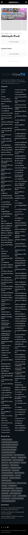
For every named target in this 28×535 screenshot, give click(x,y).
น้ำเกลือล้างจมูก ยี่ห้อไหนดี (7, 293)
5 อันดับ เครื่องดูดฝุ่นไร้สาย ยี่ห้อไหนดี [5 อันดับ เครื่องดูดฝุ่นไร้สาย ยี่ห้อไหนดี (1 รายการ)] (9, 444)
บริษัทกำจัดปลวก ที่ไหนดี (6, 297)
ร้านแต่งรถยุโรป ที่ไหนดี (20, 94)
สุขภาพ (16, 127)
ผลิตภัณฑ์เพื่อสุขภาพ (6, 366)
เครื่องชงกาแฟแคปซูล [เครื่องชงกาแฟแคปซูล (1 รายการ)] (6, 480)
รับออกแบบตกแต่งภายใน (6, 423)
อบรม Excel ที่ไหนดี (19, 165)
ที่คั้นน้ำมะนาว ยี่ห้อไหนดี (6, 233)
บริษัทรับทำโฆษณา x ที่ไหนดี (6, 328)
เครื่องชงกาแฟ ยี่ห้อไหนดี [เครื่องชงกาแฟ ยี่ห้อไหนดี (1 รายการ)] (15, 478)
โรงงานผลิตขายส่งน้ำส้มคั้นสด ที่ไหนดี (20, 397)
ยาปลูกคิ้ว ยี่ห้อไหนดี (5, 388)
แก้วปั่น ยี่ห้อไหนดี (19, 337)
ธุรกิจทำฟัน (3, 253)
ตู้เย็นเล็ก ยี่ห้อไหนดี (5, 228)
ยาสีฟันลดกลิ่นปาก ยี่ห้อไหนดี (6, 398)
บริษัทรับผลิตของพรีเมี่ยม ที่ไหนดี (6, 342)
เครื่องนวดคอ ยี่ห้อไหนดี (20, 282)
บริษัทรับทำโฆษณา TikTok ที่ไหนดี (5, 324)
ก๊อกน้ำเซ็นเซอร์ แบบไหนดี (7, 125)
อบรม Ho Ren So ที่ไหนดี (20, 168)
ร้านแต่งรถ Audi (5, 427)
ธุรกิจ (3, 13)
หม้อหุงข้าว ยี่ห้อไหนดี (20, 149)
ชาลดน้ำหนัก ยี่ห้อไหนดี (6, 214)
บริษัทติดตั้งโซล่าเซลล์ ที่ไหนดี (6, 308)
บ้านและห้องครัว (5, 357)
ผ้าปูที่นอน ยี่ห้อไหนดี (5, 368)
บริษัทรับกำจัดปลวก (5, 312)
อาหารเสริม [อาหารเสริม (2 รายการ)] (17, 475)
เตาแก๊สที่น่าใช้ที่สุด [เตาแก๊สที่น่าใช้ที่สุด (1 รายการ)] (22, 496)
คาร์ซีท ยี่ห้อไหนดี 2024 (6, 195)
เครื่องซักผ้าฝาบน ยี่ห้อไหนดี (21, 247)
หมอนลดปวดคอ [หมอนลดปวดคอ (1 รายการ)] (15, 470)
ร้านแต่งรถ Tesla (19, 92)
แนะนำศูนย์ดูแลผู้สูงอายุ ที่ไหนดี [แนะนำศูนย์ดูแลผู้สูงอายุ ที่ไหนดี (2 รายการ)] (8, 501)
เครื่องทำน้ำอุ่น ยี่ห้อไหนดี (20, 273)
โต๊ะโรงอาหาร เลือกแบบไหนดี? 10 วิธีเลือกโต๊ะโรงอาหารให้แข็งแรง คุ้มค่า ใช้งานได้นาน (12, 508)
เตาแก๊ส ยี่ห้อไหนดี (19, 328)
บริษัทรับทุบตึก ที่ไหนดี (17, 33)
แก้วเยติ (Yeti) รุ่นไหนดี (20, 339)
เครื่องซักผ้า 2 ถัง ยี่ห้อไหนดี (20, 240)
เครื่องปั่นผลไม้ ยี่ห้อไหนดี (20, 293)
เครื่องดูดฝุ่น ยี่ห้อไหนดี (20, 263)
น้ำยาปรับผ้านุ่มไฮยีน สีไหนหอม (6, 289)
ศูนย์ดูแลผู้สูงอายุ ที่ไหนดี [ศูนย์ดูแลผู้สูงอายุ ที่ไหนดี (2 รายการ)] (16, 467)
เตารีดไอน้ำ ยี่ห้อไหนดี (20, 323)
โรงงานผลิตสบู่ (18, 407)
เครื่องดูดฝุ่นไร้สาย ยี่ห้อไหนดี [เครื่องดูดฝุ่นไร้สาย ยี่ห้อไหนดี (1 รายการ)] (8, 488)
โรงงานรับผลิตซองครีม (20, 412)
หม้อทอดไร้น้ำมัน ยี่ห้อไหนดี (21, 139)
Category (7, 33)
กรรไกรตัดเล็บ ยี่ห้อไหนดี (6, 108)
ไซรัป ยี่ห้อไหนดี (18, 423)
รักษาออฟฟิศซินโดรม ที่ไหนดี (6, 412)
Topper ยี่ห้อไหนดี (5, 106)
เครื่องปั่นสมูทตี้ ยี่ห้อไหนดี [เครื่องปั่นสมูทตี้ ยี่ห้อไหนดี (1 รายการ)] (15, 493)
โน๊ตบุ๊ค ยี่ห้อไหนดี (19, 385)
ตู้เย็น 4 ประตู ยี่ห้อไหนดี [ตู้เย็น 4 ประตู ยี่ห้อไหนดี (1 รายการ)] (14, 462)
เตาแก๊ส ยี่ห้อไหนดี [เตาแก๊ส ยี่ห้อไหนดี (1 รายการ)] (6, 498)
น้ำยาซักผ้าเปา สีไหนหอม (7, 271)
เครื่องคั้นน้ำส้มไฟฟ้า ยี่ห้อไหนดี (20, 226)
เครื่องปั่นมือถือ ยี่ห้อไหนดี (20, 296)
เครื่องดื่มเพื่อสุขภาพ (19, 258)
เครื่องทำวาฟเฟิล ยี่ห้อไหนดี (21, 279)
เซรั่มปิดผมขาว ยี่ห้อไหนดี (20, 319)
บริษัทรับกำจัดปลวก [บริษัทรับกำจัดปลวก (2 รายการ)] (15, 465)
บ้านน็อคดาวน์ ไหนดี (6, 353)
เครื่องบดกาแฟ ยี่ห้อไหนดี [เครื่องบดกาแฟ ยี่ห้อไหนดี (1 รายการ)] (16, 490)
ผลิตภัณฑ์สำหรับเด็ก (5, 364)
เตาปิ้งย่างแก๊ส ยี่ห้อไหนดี (20, 321)
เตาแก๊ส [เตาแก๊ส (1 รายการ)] (14, 496)
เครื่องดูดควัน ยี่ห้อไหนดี (20, 260)
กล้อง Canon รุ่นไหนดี (6, 115)
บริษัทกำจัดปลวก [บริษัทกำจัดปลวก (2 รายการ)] (5, 465)
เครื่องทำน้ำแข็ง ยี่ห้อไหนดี (21, 276)
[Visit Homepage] (14, 2)
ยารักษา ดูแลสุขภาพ (5, 395)
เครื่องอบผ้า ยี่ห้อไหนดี (20, 314)
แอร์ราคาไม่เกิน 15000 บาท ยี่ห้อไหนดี (20, 369)
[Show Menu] (2, 2)
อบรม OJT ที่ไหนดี (19, 170)
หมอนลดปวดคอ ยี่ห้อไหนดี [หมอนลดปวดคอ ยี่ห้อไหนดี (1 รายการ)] (7, 472)
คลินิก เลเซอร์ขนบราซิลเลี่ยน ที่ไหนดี (6, 162)
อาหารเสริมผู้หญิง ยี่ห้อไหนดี (21, 206)
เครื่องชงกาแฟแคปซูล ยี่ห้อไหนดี (20, 232)
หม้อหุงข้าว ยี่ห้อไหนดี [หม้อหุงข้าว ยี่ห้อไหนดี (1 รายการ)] (19, 472)
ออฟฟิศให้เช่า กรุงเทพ (20, 198)
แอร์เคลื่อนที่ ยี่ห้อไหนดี (20, 376)
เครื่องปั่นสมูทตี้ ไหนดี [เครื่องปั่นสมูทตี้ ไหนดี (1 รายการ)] (6, 496)
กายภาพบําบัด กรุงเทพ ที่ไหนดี (6, 135)
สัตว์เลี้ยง (17, 122)
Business (3, 90)
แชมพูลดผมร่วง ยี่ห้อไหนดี (21, 342)
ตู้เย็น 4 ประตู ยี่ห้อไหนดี (6, 226)
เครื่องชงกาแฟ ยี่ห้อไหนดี (20, 229)
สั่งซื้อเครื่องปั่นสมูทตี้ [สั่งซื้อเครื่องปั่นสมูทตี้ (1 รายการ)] (6, 470)
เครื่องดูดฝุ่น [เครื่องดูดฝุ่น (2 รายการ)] (4, 485)
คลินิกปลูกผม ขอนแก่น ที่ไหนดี (6, 178)
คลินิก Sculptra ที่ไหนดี (6, 147)
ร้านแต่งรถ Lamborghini (20, 90)
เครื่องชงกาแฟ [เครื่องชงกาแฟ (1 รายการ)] (5, 478)
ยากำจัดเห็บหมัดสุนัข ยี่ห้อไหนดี (7, 376)
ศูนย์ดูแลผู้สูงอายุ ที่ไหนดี (20, 111)
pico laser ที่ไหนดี (5, 99)
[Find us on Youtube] (7, 527)
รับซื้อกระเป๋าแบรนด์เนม (6, 416)
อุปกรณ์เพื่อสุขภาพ (19, 218)
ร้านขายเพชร (4, 425)
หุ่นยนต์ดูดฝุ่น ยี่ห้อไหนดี (20, 156)
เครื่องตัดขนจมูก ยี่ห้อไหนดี (20, 270)
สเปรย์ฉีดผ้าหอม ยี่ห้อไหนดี (20, 130)
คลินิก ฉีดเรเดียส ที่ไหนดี (6, 150)
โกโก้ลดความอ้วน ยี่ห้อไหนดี (20, 379)
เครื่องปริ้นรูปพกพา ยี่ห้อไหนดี (20, 290)
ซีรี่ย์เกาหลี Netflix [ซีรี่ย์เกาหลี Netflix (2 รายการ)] (5, 457)
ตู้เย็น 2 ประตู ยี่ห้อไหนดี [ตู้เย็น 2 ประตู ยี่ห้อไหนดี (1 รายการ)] (18, 460)
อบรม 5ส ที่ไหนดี (18, 163)
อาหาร (16, 200)
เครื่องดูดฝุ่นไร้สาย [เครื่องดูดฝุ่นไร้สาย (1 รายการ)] (12, 485)
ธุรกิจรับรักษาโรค (5, 256)
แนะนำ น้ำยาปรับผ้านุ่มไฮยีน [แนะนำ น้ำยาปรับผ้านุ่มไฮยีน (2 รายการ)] (17, 498)
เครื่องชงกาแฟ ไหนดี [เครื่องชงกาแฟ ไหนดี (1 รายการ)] (21, 483)
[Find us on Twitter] (3, 527)
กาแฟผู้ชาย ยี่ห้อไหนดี (6, 139)
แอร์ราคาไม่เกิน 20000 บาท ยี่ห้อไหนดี (20, 373)
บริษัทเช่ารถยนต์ (5, 350)
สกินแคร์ (17, 114)
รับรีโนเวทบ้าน (4, 420)
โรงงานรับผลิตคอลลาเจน (21, 409)
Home (2, 33)
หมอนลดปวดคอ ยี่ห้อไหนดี (21, 142)
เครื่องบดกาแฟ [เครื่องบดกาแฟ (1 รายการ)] (19, 488)
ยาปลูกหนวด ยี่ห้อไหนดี (6, 392)
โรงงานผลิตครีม (18, 401)
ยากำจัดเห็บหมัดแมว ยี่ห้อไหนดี (7, 380)
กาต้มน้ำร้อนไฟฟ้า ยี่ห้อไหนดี (6, 131)
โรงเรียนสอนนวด (19, 421)
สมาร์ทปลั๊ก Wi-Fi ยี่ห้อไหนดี (21, 117)
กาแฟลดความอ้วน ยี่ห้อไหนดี (6, 142)
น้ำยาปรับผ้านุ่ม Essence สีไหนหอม (7, 283)
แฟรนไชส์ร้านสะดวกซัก (20, 359)
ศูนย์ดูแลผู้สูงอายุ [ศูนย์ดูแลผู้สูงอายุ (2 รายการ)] (5, 467)
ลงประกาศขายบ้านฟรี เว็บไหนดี (21, 97)
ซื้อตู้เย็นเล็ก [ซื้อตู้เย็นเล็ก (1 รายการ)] (13, 457)
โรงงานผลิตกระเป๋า (19, 394)
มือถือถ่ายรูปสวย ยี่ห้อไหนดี (7, 373)
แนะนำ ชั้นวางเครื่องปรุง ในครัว (20, 347)
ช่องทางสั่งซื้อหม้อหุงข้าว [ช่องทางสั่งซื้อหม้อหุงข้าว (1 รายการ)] (19, 455)
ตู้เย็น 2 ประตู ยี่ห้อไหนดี (6, 223)
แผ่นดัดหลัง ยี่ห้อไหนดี (20, 354)
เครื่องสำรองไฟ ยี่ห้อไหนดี (21, 309)
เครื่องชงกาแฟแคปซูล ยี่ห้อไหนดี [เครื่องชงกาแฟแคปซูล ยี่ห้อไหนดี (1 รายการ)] (8, 483)
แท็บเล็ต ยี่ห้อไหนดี (19, 344)
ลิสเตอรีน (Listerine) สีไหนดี (20, 101)
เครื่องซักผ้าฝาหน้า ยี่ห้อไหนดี (20, 251)
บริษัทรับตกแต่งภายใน (6, 314)
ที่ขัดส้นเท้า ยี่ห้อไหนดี (6, 230)
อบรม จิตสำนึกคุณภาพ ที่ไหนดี (20, 188)
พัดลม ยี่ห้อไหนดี (5, 371)
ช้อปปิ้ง (2, 209)
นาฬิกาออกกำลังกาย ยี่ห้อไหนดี (6, 259)
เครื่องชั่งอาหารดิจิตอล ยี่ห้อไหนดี (20, 236)
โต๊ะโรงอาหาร (18, 382)
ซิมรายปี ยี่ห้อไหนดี (5, 216)
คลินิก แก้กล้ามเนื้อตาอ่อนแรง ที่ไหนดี (7, 166)
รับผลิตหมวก (4, 418)
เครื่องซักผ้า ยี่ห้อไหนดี (20, 244)
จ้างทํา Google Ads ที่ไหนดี (7, 198)
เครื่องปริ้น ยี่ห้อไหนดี (19, 287)
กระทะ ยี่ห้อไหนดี (5, 111)
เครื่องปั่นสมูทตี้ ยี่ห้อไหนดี (20, 298)
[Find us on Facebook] (1, 527)
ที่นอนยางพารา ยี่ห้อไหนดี (7, 240)
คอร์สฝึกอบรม (4, 193)
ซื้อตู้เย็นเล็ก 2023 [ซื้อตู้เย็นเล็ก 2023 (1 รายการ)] (22, 457)
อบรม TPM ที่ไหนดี (19, 179)
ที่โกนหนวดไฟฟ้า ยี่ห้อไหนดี (7, 245)
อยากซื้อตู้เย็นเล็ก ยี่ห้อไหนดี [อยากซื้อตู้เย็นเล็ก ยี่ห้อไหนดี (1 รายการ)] (7, 475)
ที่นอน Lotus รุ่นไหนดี (6, 235)
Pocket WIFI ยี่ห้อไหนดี (6, 101)
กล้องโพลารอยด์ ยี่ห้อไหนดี (7, 122)
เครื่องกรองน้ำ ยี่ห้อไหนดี (20, 223)
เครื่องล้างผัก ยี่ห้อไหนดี (20, 307)
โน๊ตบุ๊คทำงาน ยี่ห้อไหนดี (20, 387)
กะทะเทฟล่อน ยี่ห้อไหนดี (6, 128)
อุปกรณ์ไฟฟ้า (18, 220)
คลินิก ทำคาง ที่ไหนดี (6, 152)
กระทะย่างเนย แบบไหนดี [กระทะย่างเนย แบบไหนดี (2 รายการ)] (7, 455)
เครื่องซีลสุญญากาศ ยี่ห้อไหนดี (20, 255)
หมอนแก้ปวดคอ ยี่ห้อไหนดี (21, 147)
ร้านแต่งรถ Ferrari (5, 432)
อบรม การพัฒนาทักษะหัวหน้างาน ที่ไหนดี (20, 184)
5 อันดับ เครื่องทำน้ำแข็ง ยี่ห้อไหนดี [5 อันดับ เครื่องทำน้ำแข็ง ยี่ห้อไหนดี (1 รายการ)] (9, 447)
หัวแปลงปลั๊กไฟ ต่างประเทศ (19, 152)
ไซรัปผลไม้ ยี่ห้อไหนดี (19, 425)
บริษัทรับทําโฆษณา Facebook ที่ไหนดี (5, 334)
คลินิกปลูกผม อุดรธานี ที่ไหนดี (6, 186)
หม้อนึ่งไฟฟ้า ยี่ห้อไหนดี (20, 145)
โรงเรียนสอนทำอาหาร (20, 418)
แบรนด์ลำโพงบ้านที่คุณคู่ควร (20, 351)
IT (1, 94)
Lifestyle (3, 96)
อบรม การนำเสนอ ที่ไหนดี (21, 181)
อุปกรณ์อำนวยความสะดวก (19, 215)
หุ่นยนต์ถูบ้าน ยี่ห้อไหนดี (20, 158)
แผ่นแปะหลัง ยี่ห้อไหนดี (20, 357)
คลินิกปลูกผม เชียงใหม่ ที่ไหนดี (6, 190)
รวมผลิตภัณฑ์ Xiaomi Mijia (6, 408)
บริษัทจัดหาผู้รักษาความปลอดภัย (6, 300)
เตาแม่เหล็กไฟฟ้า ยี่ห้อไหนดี (21, 331)
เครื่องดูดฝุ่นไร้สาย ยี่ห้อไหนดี (20, 266)
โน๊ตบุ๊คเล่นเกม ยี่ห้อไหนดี (20, 390)
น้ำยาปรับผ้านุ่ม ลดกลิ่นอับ (7, 286)
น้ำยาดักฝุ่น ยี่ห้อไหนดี (6, 277)
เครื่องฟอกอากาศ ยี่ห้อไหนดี (21, 301)
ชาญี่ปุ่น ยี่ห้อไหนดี (5, 211)
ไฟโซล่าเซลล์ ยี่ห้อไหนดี (20, 428)
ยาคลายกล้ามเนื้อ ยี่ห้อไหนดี (7, 384)
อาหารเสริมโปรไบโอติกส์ (20, 209)
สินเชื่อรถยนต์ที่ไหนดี (19, 125)
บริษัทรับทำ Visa (5, 321)
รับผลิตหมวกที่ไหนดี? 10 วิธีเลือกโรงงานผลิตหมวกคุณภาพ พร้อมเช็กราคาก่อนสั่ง (12, 517)
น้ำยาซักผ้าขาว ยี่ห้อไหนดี (7, 265)
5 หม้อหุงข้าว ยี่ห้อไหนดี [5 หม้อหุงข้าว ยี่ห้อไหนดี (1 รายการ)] (7, 439)
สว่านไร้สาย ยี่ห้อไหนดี (20, 120)
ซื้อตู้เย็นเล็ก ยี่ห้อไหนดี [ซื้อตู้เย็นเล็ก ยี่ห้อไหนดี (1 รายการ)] (6, 460)
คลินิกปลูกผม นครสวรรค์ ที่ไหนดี (6, 182)
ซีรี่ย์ (2, 219)
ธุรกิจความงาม (4, 251)
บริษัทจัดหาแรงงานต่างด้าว (5, 304)
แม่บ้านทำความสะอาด (20, 362)
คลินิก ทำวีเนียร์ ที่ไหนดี (6, 159)
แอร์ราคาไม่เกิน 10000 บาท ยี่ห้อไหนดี (20, 365)
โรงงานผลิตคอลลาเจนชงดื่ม (21, 404)
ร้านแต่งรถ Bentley (5, 430)
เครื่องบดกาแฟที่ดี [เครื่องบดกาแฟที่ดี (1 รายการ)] (5, 490)
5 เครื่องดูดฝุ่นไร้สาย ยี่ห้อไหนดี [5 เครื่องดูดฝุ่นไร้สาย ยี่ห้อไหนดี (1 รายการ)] (8, 452)
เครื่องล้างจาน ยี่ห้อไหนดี (20, 304)
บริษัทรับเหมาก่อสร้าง (6, 345)
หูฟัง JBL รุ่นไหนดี (19, 161)
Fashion (3, 92)
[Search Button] (26, 2)
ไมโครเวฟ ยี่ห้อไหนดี (19, 430)
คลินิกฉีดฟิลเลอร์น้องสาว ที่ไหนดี (7, 170)
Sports (3, 104)
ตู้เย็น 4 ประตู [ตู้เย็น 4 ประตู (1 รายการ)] (4, 462)
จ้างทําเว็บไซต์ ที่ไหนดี (6, 204)
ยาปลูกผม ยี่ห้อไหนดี (5, 390)
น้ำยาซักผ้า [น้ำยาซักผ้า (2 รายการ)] (23, 462)
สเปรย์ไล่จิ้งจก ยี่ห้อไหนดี (20, 133)
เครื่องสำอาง (18, 311)
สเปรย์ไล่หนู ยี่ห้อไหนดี (20, 136)
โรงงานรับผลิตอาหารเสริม (20, 415)
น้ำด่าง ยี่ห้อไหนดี (5, 262)
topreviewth (6, 530)
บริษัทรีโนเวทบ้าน (5, 348)
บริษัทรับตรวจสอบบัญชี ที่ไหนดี (6, 317)
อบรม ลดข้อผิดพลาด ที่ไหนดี (19, 192)
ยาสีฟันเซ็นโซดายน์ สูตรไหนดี (6, 402)
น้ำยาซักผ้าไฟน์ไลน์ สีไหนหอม (7, 274)
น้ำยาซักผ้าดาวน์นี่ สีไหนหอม (6, 268)
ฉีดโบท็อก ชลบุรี (5, 207)
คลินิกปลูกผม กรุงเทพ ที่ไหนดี (6, 174)
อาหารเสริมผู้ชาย (19, 203)
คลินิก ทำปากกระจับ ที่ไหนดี (7, 155)
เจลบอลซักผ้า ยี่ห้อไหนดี (20, 316)
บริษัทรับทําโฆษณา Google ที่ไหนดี (5, 338)
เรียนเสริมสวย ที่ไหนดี (20, 334)
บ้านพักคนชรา (4, 355)
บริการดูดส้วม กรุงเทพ (6, 295)
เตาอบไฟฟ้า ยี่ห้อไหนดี (20, 326)
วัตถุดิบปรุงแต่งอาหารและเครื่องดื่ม (21, 108)
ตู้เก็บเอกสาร (4, 221)
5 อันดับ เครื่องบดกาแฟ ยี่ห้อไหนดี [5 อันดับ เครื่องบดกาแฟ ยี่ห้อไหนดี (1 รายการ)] (9, 449)
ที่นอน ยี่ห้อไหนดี (5, 238)
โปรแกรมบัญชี (18, 392)
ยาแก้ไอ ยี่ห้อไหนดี (5, 405)
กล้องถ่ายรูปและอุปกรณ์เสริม (6, 118)
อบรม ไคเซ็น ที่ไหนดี (19, 196)
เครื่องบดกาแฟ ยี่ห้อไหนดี (20, 284)
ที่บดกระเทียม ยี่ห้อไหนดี (6, 242)
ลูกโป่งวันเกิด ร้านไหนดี (20, 105)
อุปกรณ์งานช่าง (18, 212)
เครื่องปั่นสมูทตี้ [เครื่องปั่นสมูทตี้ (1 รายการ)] (5, 493)
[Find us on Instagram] (5, 527)
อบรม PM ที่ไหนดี (19, 172)
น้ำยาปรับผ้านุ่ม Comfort (7, 280)
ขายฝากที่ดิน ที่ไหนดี (5, 145)
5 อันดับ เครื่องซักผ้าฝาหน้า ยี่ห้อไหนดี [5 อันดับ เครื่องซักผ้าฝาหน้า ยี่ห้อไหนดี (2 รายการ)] (9, 442)
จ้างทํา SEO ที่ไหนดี (5, 202)
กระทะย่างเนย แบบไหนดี (6, 113)
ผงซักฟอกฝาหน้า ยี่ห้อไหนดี (7, 360)
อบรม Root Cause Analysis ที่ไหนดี (19, 175)
